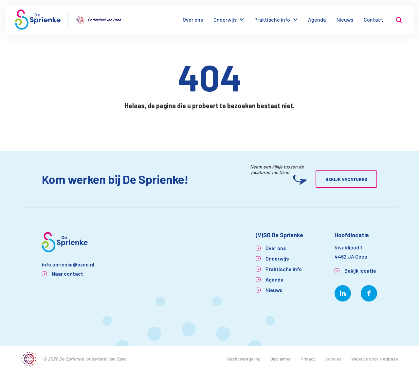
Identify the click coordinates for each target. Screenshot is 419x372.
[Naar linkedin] (343, 293)
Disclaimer (280, 359)
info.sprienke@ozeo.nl (68, 264)
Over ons (193, 19)
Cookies (333, 359)
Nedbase (388, 359)
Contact (373, 19)
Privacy (308, 359)
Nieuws (345, 19)
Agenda (317, 19)
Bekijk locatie (360, 270)
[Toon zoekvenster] (399, 20)
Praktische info (272, 19)
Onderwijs (225, 19)
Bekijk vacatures (346, 179)
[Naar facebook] (369, 293)
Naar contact (67, 273)
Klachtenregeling (244, 359)
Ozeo (121, 359)
